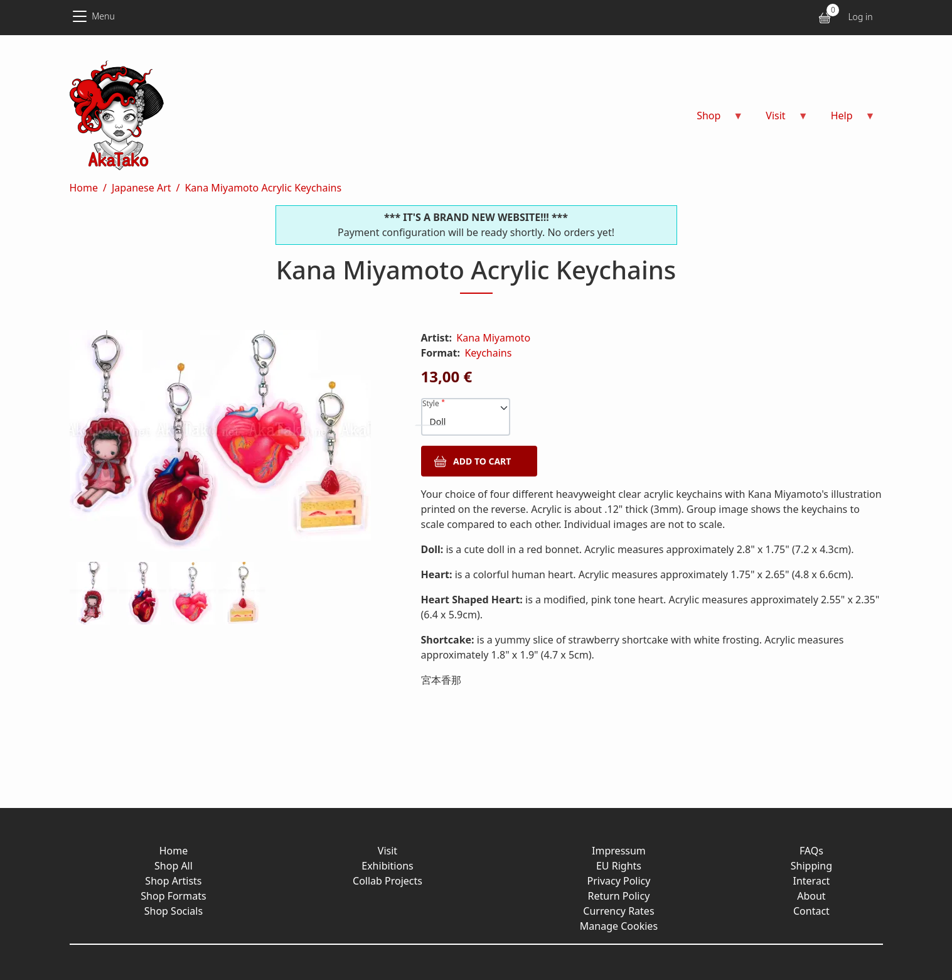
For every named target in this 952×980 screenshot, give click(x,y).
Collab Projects (387, 881)
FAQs (811, 851)
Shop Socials (173, 911)
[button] (230, 446)
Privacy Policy (618, 881)
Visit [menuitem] (779, 120)
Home (84, 188)
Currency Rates (618, 911)
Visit (387, 851)
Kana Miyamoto (493, 338)
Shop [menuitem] (712, 120)
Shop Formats (173, 896)
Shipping (811, 866)
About (811, 896)
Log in (860, 17)
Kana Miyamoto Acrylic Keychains (263, 188)
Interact (811, 881)
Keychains (487, 353)
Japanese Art (141, 188)
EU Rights (618, 866)
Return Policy (619, 896)
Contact (811, 911)
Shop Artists (173, 881)
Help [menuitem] (845, 120)
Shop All (173, 866)
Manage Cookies (619, 926)
